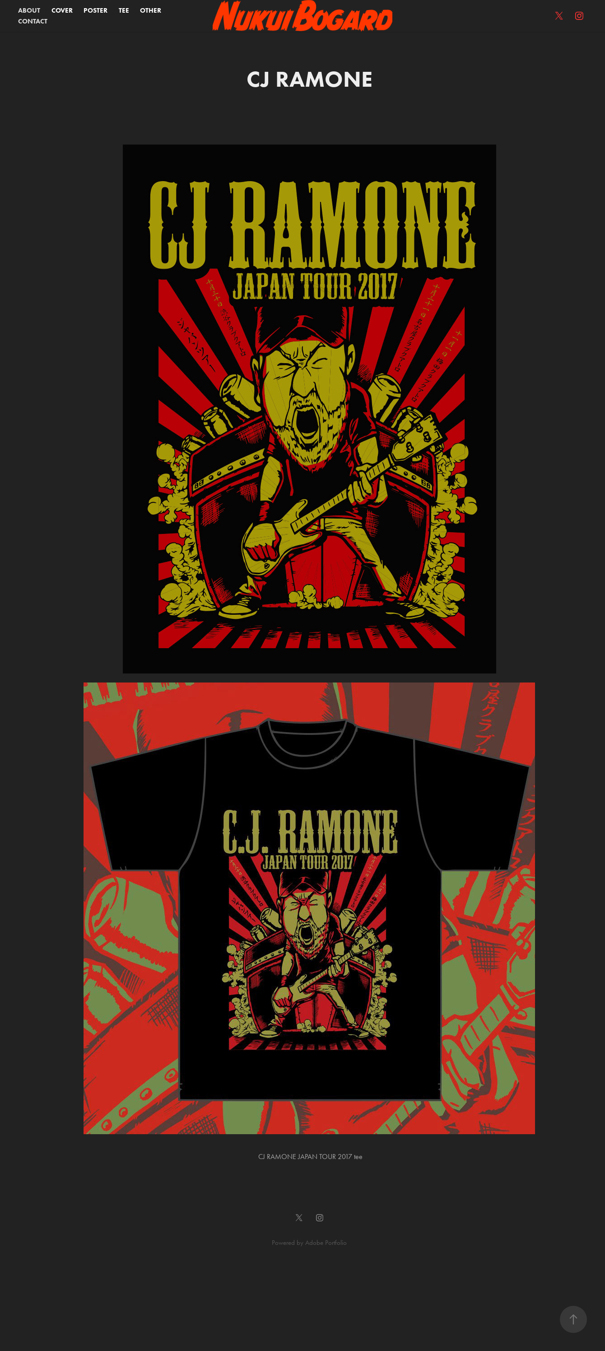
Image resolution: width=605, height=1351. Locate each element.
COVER (62, 10)
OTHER (150, 10)
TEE (124, 10)
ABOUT (29, 10)
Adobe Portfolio (326, 1243)
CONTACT (32, 21)
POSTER (95, 10)
